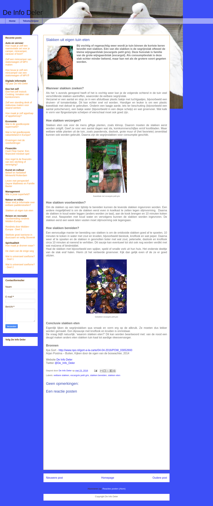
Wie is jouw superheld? (17, 194)
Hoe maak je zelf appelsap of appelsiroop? (19, 114)
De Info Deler (23, 12)
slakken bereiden (98, 375)
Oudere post (159, 477)
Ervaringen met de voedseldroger (15, 141)
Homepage (107, 477)
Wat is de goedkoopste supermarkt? (17, 125)
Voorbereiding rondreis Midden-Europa (17, 220)
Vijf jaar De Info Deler (16, 83)
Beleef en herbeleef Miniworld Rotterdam (16, 174)
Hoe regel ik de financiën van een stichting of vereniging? (18, 162)
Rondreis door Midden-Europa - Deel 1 (17, 228)
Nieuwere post (54, 477)
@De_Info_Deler (65, 363)
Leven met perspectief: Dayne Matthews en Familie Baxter (20, 183)
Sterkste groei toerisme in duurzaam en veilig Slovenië (20, 236)
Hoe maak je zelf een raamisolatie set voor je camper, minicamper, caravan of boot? (17, 49)
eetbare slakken (61, 375)
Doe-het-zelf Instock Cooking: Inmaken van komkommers (17, 94)
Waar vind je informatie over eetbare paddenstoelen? (20, 203)
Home (12, 21)
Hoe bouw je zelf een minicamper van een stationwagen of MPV (16, 73)
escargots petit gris (79, 375)
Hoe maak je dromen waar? (19, 245)
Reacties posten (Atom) (114, 488)
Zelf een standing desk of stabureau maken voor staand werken (18, 105)
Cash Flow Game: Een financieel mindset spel (17, 152)
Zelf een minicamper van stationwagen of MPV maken (18, 62)
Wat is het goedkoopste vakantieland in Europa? (18, 133)
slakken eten (114, 375)
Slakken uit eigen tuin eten (19, 210)
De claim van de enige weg (19, 251)
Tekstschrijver (31, 21)
